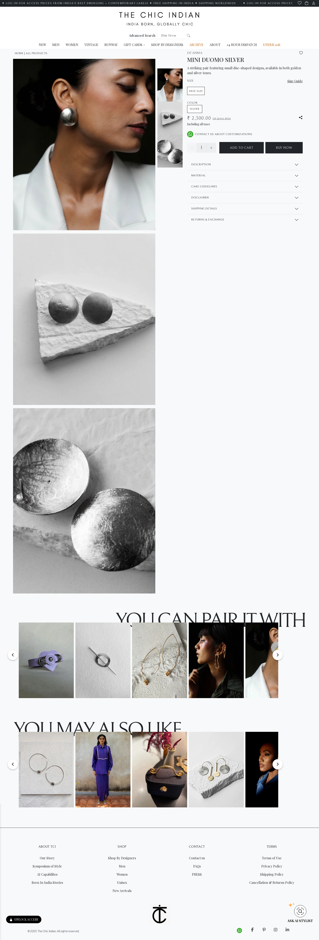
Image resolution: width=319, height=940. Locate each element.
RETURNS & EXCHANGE (207, 219)
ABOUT (215, 44)
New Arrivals (122, 891)
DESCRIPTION (201, 164)
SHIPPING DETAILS (204, 208)
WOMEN (72, 44)
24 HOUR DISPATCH (242, 44)
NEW (42, 44)
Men (122, 866)
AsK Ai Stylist (300, 921)
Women (122, 874)
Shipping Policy (272, 874)
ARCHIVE (196, 44)
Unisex (122, 882)
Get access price (222, 118)
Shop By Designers (122, 858)
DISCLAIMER (200, 197)
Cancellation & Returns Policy (271, 882)
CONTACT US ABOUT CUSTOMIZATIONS (219, 134)
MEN (56, 44)
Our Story (47, 858)
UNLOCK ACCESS (23, 919)
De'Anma (194, 53)
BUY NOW (284, 148)
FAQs (197, 866)
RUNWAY (111, 44)
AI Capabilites (47, 874)
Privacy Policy (271, 866)
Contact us (197, 858)
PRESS (197, 874)
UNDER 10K (271, 44)
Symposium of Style (47, 866)
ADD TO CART (241, 148)
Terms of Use (271, 858)
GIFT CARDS (134, 44)
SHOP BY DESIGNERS (167, 44)
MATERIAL (198, 175)
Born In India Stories (47, 882)
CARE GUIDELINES (204, 186)
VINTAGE (91, 44)
